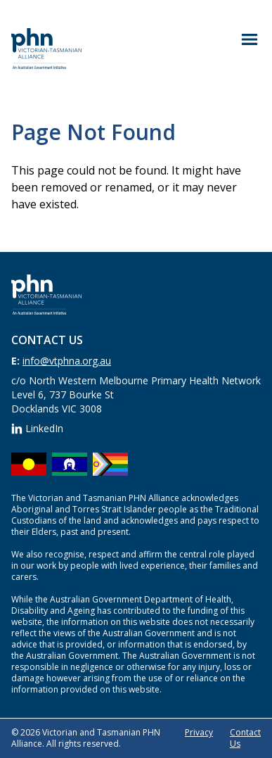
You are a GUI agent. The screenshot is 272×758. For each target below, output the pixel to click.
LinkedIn (37, 428)
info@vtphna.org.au (66, 360)
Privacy (199, 732)
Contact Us (245, 738)
